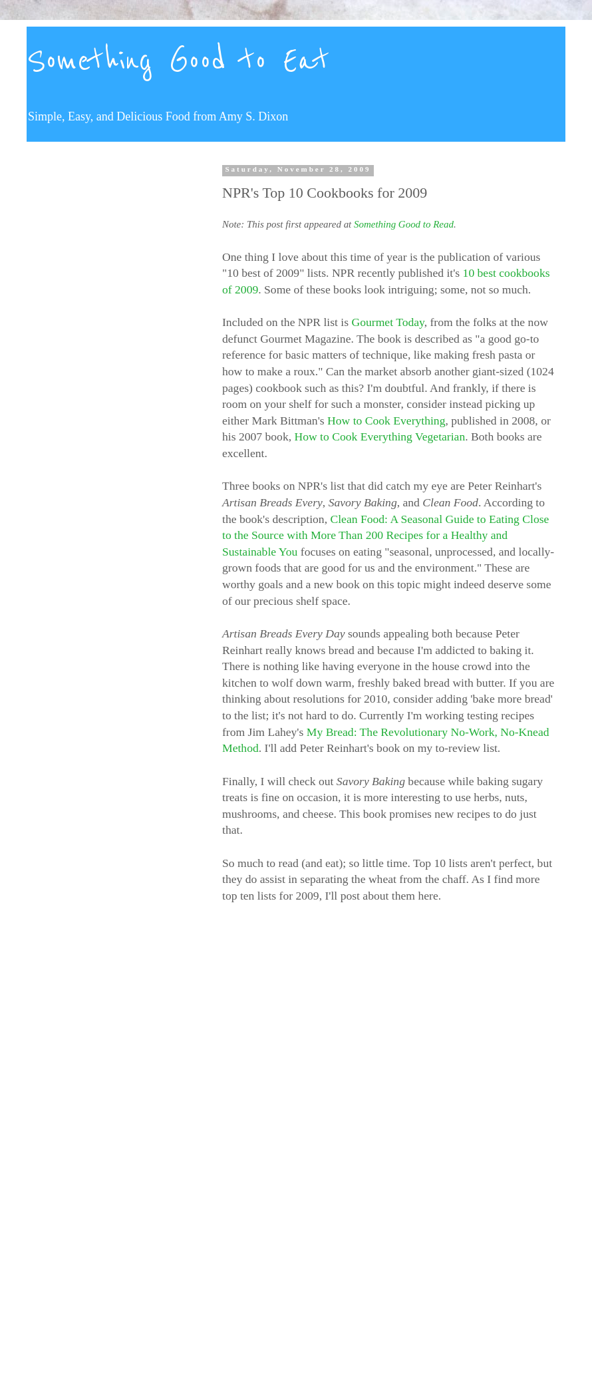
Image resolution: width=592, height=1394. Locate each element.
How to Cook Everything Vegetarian (380, 436)
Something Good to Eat (178, 61)
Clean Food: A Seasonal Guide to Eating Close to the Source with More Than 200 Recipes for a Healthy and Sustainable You (385, 535)
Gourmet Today (388, 322)
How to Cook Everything (386, 420)
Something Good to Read (404, 224)
